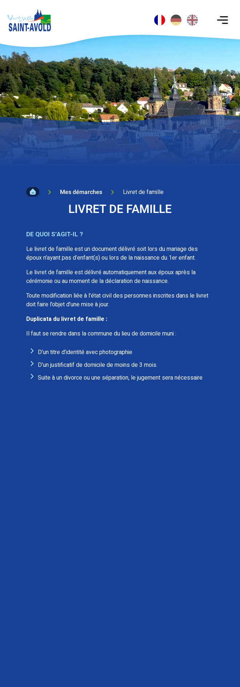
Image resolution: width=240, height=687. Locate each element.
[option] (176, 20)
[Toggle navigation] (222, 20)
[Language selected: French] (176, 16)
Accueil (32, 191)
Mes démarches (81, 192)
